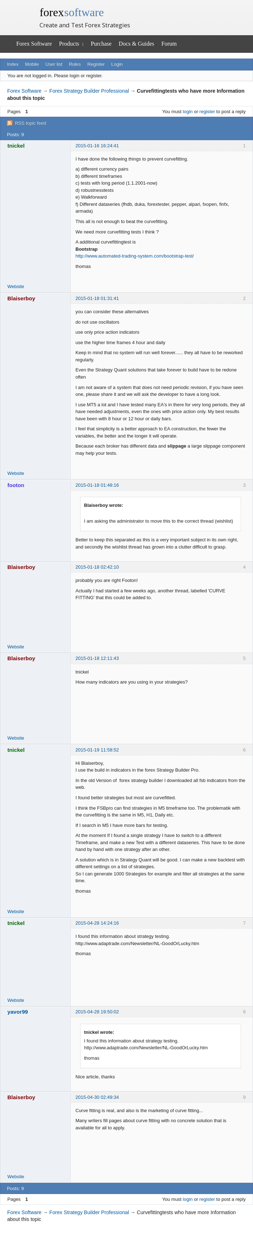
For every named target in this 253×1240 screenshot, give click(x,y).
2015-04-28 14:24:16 (97, 923)
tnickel (16, 146)
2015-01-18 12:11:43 (97, 658)
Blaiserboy (22, 298)
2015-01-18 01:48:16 (97, 485)
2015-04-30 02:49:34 (97, 1097)
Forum (169, 44)
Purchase (101, 44)
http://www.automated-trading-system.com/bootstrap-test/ (134, 256)
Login (117, 64)
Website (16, 286)
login (188, 111)
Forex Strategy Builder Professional (89, 91)
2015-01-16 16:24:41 (97, 145)
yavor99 (18, 1012)
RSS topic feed (30, 123)
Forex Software (34, 44)
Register (96, 64)
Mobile (32, 64)
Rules (74, 64)
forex (72, 12)
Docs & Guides (136, 44)
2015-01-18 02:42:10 (97, 567)
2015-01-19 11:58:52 (97, 750)
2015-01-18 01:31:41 (97, 298)
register (207, 111)
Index (13, 64)
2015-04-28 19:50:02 (97, 1011)
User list (53, 64)
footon (16, 485)
